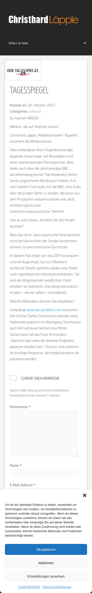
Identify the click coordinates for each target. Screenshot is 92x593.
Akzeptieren (46, 549)
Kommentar (20, 407)
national (35, 111)
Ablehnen (46, 563)
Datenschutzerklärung (57, 587)
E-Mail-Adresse (23, 485)
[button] (84, 495)
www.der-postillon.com (44, 310)
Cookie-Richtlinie (29, 587)
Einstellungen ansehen (46, 576)
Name (16, 465)
